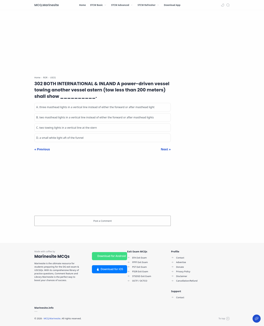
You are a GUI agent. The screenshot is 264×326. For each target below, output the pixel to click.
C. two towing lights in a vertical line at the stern (66, 127)
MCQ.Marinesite (46, 5)
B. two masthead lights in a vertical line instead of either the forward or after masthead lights (95, 117)
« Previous (42, 149)
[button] (222, 5)
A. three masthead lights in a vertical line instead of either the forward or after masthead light (95, 107)
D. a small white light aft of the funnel (60, 138)
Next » (166, 149)
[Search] (228, 5)
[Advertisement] (102, 43)
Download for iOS (109, 269)
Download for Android (111, 256)
